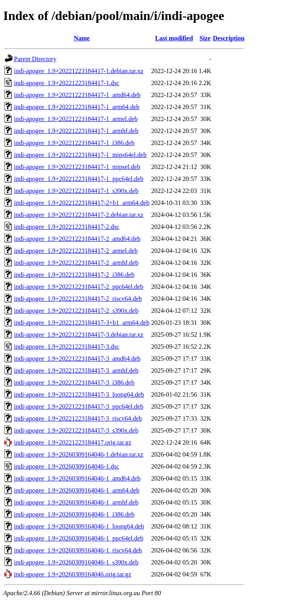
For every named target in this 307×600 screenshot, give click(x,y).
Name (82, 38)
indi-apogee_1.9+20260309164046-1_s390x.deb (76, 562)
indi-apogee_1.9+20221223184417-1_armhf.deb (76, 130)
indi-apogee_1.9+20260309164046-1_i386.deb (74, 514)
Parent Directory (35, 59)
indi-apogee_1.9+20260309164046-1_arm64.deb (77, 490)
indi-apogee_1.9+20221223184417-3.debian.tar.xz (79, 334)
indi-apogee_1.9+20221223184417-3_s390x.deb (76, 430)
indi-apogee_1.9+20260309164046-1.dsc (66, 466)
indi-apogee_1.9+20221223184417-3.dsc (66, 346)
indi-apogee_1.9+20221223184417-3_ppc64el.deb (79, 406)
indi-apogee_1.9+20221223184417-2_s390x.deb (76, 310)
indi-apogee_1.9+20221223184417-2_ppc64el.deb (79, 286)
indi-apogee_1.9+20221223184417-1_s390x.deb (76, 190)
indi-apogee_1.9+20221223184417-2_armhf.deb (76, 262)
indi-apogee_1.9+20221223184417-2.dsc (66, 226)
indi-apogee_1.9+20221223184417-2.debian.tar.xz (79, 214)
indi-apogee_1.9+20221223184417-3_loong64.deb (79, 394)
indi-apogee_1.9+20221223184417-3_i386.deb (74, 382)
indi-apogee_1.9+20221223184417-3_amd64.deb (77, 358)
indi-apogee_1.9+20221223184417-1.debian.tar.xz (79, 71)
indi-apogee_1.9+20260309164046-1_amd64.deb (77, 478)
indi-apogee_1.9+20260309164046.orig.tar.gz (72, 574)
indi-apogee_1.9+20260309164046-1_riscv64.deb (78, 550)
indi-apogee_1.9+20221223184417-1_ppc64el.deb (79, 178)
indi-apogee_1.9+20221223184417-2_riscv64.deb (78, 298)
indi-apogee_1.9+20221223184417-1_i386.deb (74, 142)
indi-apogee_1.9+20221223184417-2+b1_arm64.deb (82, 202)
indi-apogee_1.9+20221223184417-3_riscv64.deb (78, 418)
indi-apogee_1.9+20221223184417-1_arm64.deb (77, 106)
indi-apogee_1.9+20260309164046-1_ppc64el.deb (79, 538)
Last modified (174, 38)
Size (205, 38)
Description (229, 38)
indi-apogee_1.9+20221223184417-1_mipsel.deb (77, 166)
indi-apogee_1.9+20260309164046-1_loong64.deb (79, 526)
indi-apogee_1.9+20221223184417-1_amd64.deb (77, 94)
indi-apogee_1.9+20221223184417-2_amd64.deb (77, 238)
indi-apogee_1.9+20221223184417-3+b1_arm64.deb (82, 322)
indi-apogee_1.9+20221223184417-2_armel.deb (76, 250)
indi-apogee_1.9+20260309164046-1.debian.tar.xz (79, 454)
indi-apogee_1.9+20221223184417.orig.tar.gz (72, 442)
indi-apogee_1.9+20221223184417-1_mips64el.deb (80, 154)
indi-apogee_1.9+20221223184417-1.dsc (66, 82)
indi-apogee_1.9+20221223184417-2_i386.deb (74, 274)
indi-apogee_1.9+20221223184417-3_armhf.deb (76, 370)
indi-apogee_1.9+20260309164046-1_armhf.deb (76, 502)
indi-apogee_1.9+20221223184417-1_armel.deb (76, 118)
